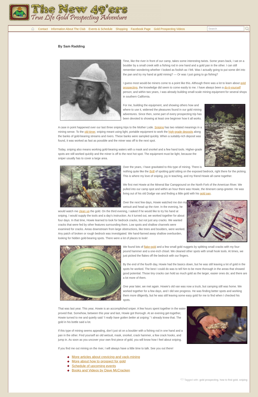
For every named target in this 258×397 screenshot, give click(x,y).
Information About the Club (68, 29)
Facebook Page (141, 29)
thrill (152, 171)
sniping (243, 379)
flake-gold (150, 246)
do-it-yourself (232, 87)
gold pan (205, 193)
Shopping (122, 29)
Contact (43, 29)
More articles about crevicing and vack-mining (106, 357)
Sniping (159, 127)
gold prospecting (209, 379)
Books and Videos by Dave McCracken (101, 370)
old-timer (89, 131)
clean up (84, 211)
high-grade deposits (181, 131)
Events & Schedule (100, 29)
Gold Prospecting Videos (169, 29)
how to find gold (229, 379)
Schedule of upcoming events (94, 366)
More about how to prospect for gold (99, 361)
